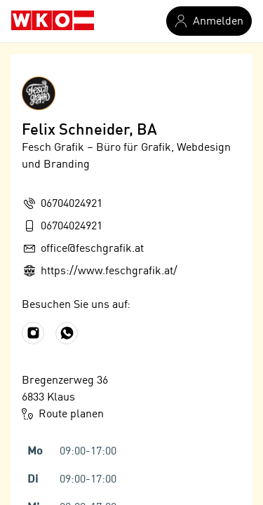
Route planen (63, 414)
